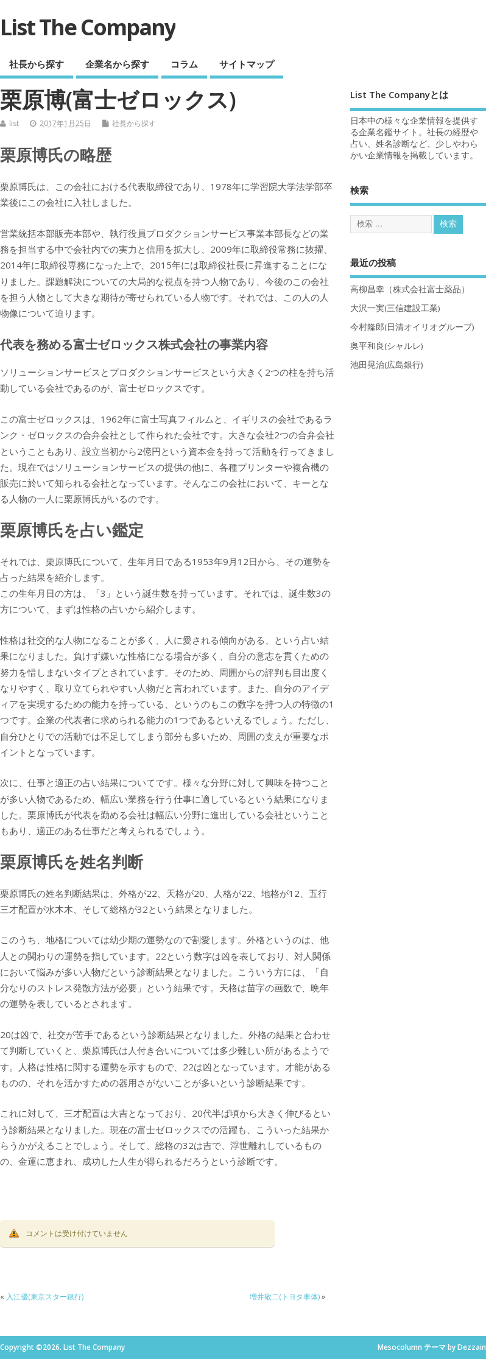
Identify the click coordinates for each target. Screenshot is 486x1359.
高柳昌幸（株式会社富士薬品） (410, 289)
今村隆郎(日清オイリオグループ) (412, 326)
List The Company (87, 27)
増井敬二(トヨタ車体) (285, 1296)
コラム (184, 64)
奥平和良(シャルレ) (386, 345)
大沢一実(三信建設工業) (395, 308)
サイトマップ (246, 64)
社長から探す (36, 64)
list (14, 123)
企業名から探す (117, 64)
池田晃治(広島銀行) (386, 364)
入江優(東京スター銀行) (44, 1296)
